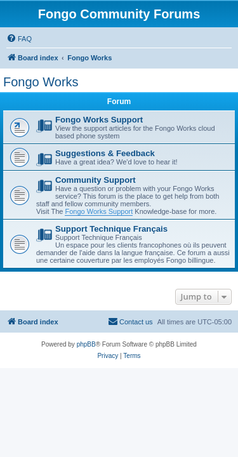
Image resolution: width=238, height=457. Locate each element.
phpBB (86, 344)
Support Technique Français (111, 229)
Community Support (95, 180)
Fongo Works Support (99, 119)
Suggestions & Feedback (105, 153)
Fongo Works (41, 82)
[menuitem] (19, 38)
